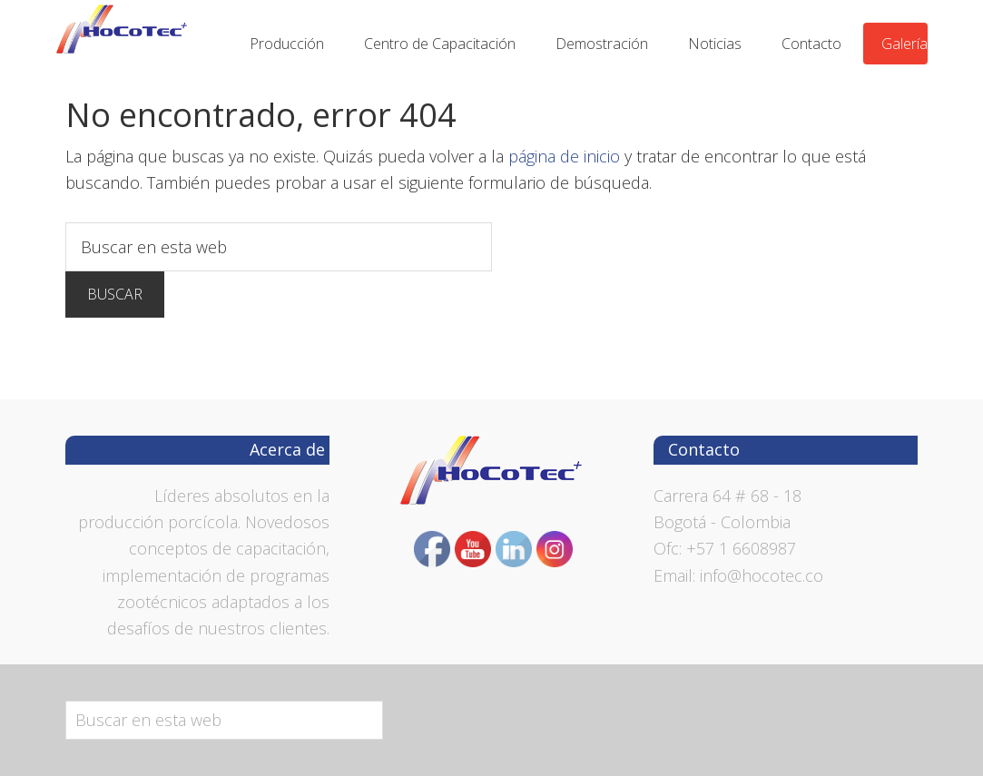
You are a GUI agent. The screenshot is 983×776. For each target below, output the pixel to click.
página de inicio (564, 156)
